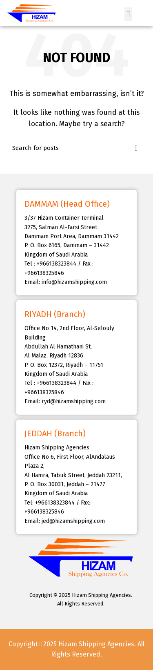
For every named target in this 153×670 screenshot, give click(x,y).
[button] (128, 14)
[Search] (76, 147)
